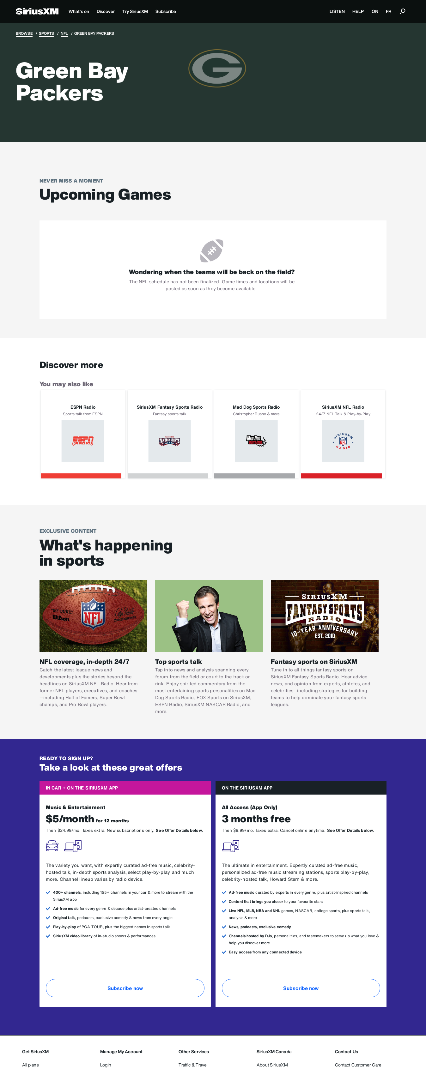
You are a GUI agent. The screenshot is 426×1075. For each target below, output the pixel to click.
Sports (46, 33)
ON (375, 11)
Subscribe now (125, 988)
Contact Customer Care (358, 1064)
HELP (358, 11)
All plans (30, 1064)
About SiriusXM (272, 1064)
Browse (24, 33)
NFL (64, 33)
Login (105, 1064)
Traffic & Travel (193, 1064)
